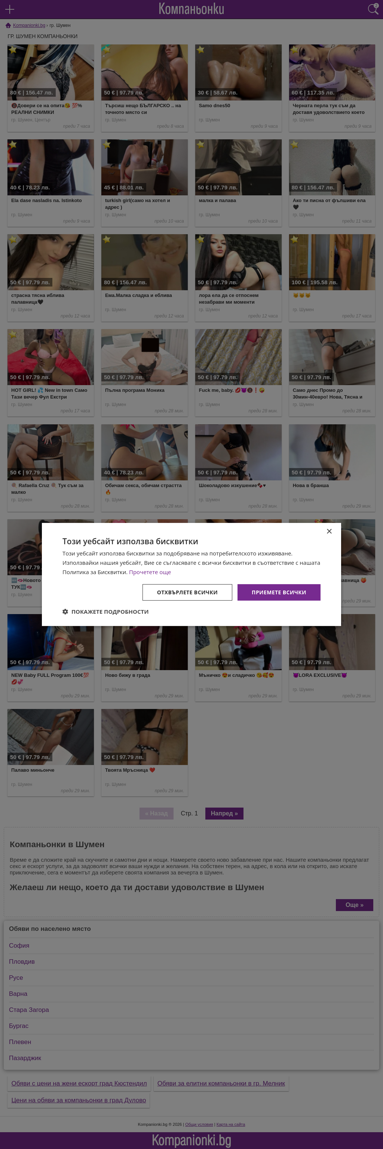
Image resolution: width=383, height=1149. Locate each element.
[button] (105, 611)
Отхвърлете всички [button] (187, 591)
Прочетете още (150, 572)
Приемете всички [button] (279, 591)
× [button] (329, 532)
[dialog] (191, 574)
